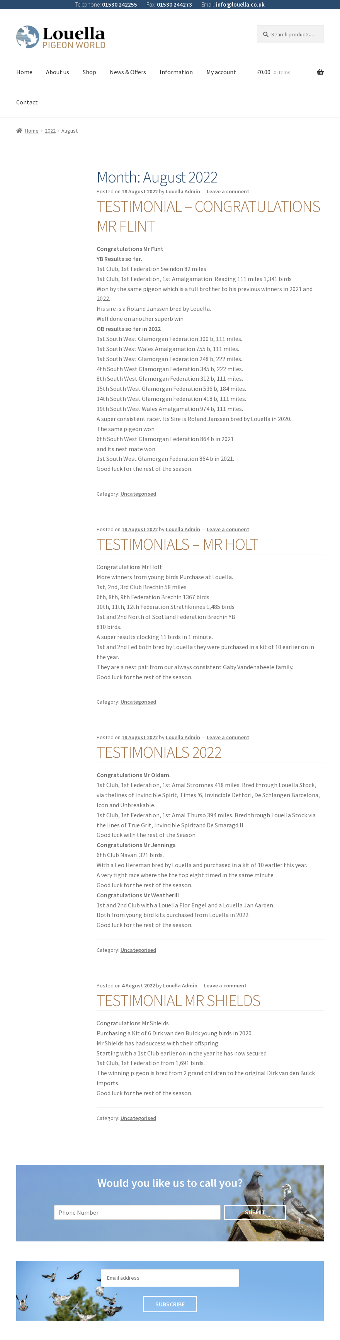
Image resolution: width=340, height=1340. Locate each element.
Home (24, 72)
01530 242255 (119, 4)
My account (221, 72)
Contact (27, 102)
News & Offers (128, 72)
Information (176, 72)
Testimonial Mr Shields (178, 1000)
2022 (50, 130)
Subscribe (170, 1304)
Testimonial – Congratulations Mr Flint (208, 216)
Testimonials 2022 (159, 752)
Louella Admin (183, 191)
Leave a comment (228, 191)
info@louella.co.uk (240, 4)
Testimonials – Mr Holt (177, 544)
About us (57, 72)
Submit (255, 1212)
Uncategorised (138, 493)
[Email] (170, 1278)
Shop (89, 72)
